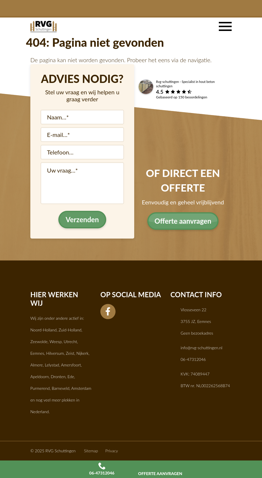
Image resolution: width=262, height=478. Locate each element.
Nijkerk (82, 353)
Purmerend (40, 388)
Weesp (56, 341)
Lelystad (52, 364)
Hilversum (55, 353)
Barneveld (60, 388)
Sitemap (91, 450)
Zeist (70, 353)
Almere (36, 364)
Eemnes (37, 353)
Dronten (58, 376)
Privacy (111, 450)
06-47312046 (102, 469)
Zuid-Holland (70, 329)
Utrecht (70, 341)
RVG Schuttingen (61, 450)
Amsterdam (81, 388)
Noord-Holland (43, 329)
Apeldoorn (39, 376)
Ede (70, 376)
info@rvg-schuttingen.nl (201, 347)
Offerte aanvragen (160, 469)
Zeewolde (39, 341)
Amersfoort (71, 364)
